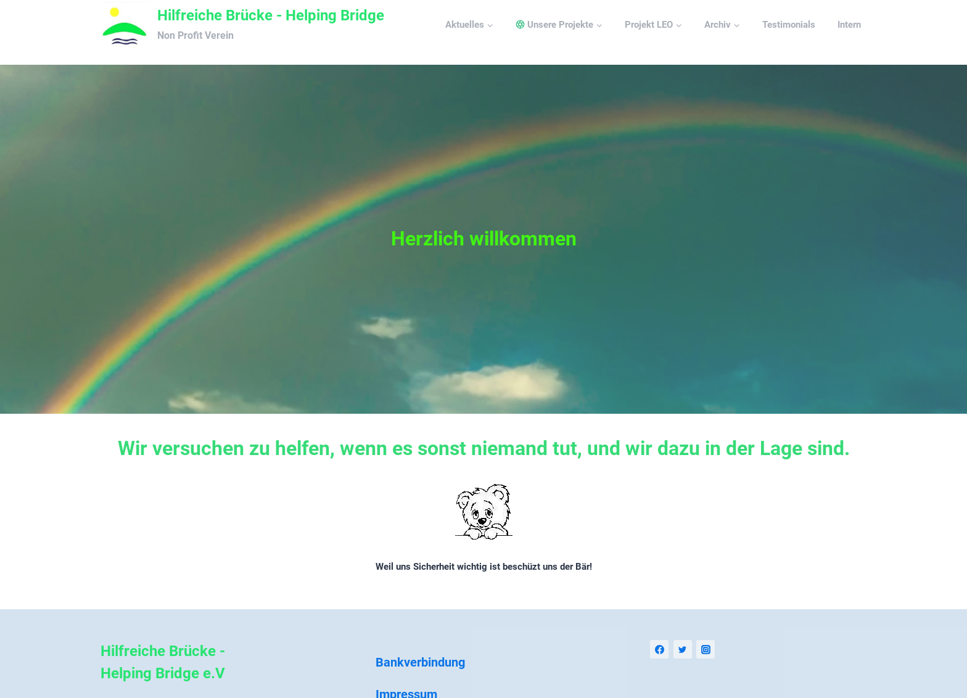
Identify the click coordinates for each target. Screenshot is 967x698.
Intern (849, 24)
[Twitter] (682, 649)
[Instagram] (705, 649)
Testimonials (788, 24)
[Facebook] (659, 649)
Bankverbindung (420, 662)
